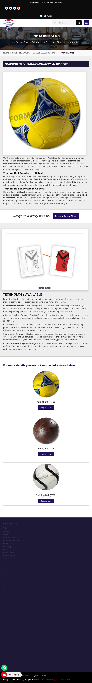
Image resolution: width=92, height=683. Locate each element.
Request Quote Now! (65, 216)
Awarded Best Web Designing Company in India (53, 679)
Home (6, 52)
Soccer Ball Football (45, 52)
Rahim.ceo (46, 16)
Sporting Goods (21, 52)
